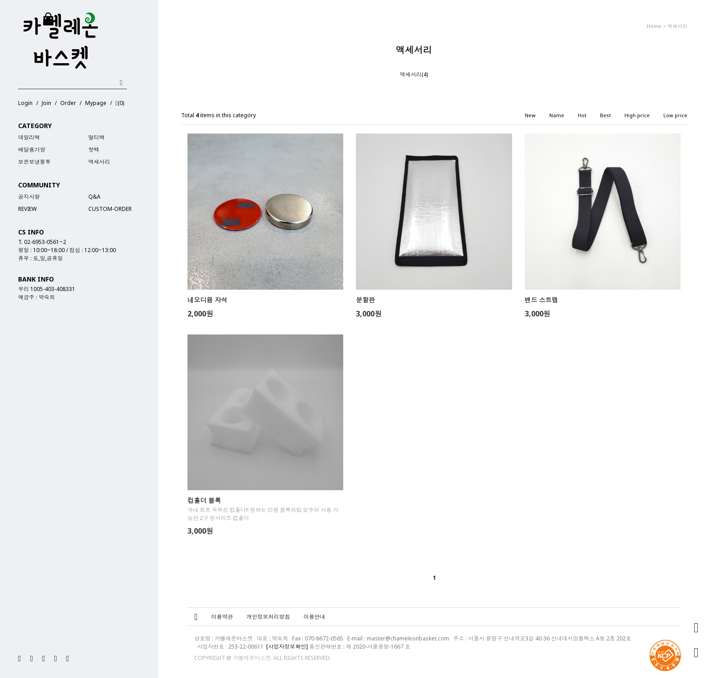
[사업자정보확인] (287, 646)
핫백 (93, 149)
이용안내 (314, 617)
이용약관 (222, 617)
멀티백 (96, 137)
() (119, 103)
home (654, 26)
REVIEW (27, 209)
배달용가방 (31, 149)
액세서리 (99, 162)
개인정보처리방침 (268, 617)
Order (68, 103)
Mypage (95, 103)
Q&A (94, 197)
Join (46, 103)
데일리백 (29, 137)
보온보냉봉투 (34, 162)
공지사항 (29, 197)
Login (25, 103)
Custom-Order (110, 209)
